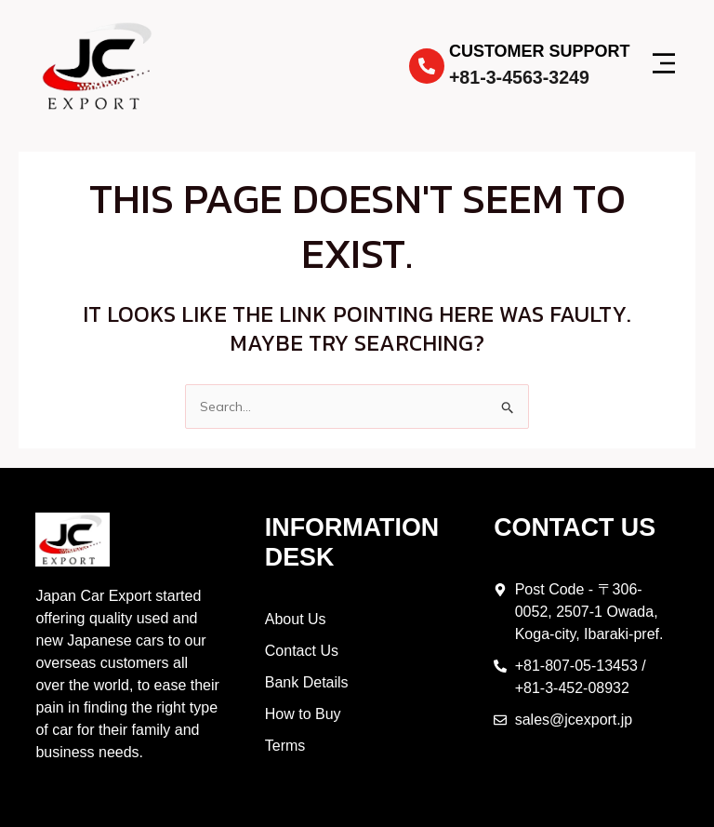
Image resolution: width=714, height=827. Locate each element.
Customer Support (539, 51)
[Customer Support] (426, 66)
